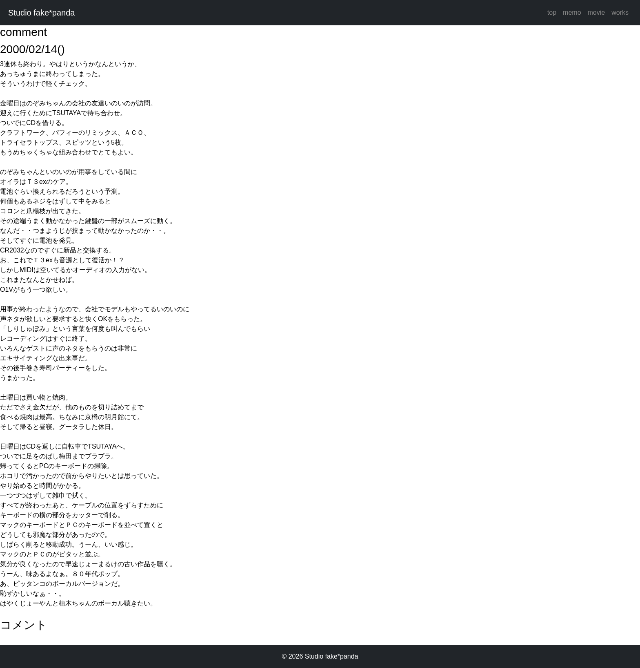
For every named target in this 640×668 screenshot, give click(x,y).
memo (572, 12)
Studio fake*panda (41, 12)
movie (596, 12)
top (551, 12)
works (620, 12)
